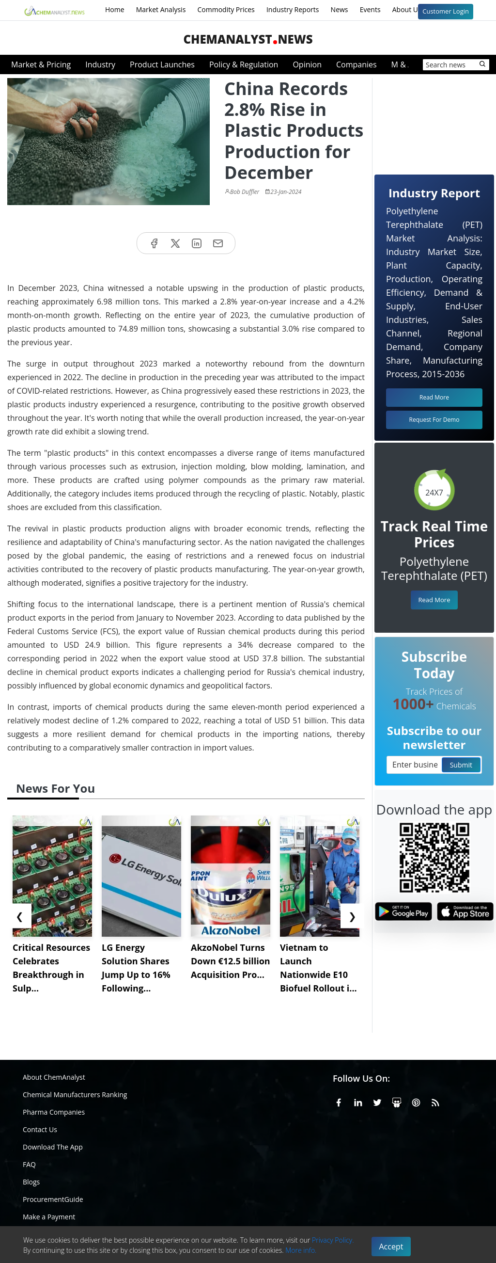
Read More (434, 599)
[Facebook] (338, 1101)
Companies (356, 64)
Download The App (53, 1146)
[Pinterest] (416, 1101)
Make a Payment (49, 1216)
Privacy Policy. (333, 1240)
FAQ (29, 1164)
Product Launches (162, 64)
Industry (100, 64)
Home (114, 9)
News (339, 9)
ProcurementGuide (53, 1199)
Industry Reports (292, 9)
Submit (461, 764)
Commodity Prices (225, 9)
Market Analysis (161, 9)
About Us (413, 10)
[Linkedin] (358, 1101)
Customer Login (445, 11)
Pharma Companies (54, 1112)
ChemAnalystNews (247, 39)
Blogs (31, 1181)
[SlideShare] (397, 1101)
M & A (402, 64)
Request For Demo (434, 420)
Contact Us (40, 1129)
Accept (391, 1246)
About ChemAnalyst (54, 1077)
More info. (300, 1250)
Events (370, 9)
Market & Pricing (41, 64)
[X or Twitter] (377, 1101)
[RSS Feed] (435, 1101)
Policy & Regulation (243, 64)
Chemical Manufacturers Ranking (75, 1094)
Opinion (307, 64)
